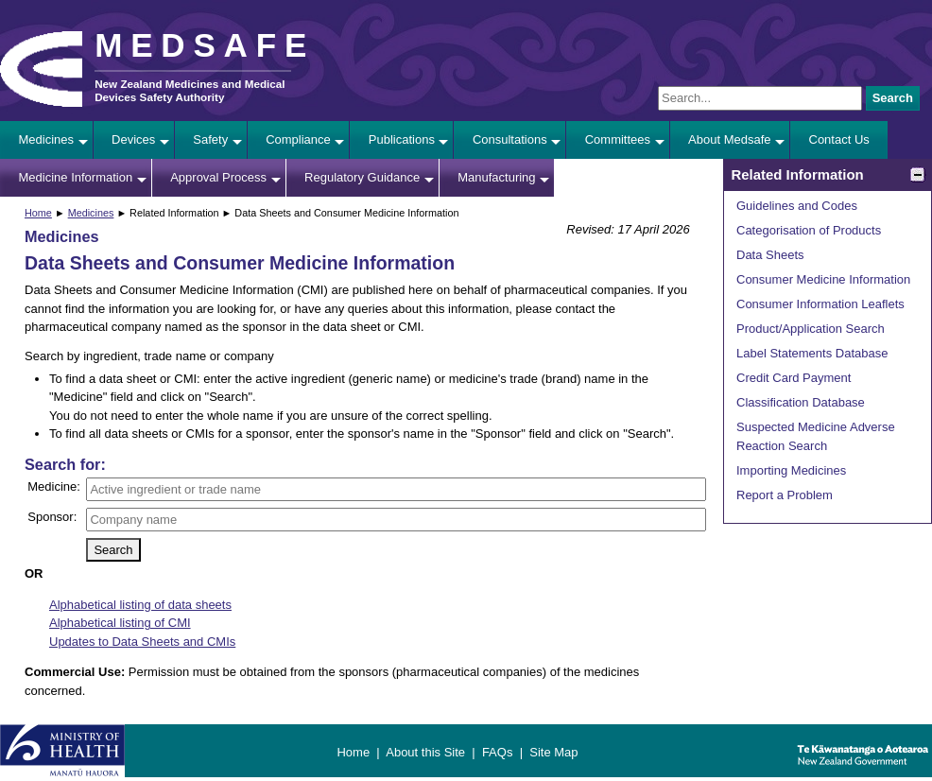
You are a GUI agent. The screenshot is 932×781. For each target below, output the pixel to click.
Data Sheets (770, 255)
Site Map (553, 752)
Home (38, 212)
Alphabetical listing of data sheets (140, 605)
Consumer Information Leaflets (820, 304)
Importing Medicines (791, 470)
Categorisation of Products (808, 230)
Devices (133, 139)
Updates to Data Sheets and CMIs (142, 641)
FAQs (497, 752)
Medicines (47, 139)
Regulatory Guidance (362, 177)
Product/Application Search (810, 328)
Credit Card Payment (793, 378)
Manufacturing (496, 177)
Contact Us (839, 139)
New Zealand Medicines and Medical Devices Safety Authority (190, 90)
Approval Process (218, 177)
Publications (402, 139)
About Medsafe (729, 139)
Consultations (510, 139)
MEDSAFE (205, 44)
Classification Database (800, 402)
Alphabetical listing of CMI (120, 623)
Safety (210, 139)
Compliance (298, 139)
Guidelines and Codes (796, 206)
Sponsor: (52, 517)
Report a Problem (784, 495)
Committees (617, 139)
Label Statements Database (812, 353)
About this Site (425, 752)
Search (892, 98)
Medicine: (53, 486)
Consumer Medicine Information (823, 279)
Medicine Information (76, 177)
